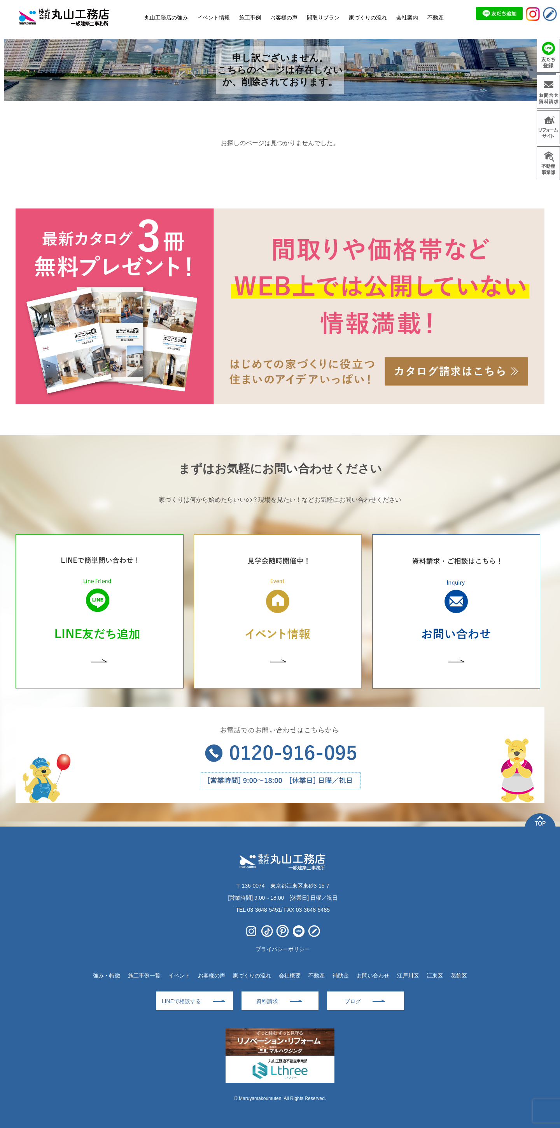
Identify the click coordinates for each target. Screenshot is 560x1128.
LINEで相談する (181, 1001)
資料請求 (267, 1001)
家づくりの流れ (252, 975)
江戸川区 (408, 975)
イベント (179, 975)
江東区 (435, 975)
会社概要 (290, 975)
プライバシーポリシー (283, 949)
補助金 (340, 975)
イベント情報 (213, 17)
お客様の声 (211, 975)
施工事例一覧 (144, 975)
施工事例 (250, 17)
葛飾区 (459, 975)
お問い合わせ (373, 975)
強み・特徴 (106, 975)
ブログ (353, 1001)
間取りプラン (323, 17)
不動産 (316, 975)
